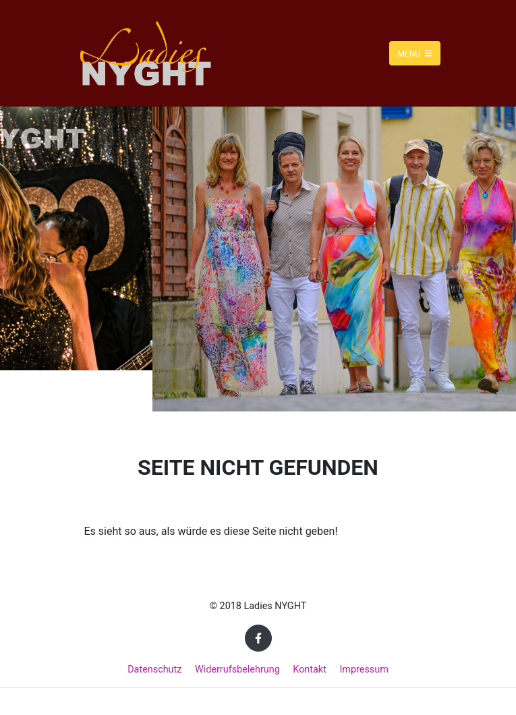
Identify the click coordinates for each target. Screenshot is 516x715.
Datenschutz (154, 669)
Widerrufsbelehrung (237, 669)
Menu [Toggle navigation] (414, 53)
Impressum (363, 669)
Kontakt (309, 669)
